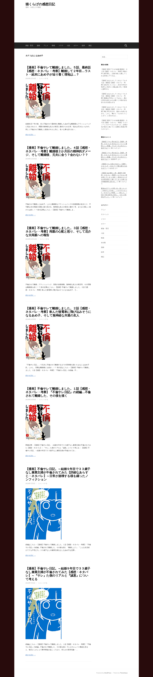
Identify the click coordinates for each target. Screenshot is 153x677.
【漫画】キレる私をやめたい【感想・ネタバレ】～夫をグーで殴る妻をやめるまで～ (114, 166)
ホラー (76, 45)
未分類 (103, 242)
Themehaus (124, 673)
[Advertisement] (77, 23)
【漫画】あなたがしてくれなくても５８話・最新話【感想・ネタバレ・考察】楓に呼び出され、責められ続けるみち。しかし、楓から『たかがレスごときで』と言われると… (114, 111)
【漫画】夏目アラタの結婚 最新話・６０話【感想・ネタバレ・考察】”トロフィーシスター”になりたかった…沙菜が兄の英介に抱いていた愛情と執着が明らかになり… (114, 124)
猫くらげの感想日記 (40, 4)
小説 (68, 45)
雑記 (90, 45)
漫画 (38, 45)
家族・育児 (29, 45)
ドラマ (61, 45)
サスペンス (105, 214)
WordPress (107, 673)
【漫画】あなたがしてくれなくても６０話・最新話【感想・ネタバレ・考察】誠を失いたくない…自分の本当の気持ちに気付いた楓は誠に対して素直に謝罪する (114, 85)
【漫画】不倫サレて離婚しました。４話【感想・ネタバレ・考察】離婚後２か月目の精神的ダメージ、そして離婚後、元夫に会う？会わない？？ (58, 151)
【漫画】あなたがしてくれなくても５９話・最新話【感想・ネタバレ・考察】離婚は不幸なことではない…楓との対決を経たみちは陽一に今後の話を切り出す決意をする (114, 98)
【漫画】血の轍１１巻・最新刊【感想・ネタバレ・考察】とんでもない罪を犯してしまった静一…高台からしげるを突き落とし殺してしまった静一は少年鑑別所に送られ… (114, 177)
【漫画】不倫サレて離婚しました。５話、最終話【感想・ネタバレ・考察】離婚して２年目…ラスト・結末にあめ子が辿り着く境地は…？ (58, 71)
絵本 (83, 45)
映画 (53, 45)
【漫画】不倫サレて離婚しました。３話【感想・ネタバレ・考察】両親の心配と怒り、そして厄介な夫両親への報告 (58, 231)
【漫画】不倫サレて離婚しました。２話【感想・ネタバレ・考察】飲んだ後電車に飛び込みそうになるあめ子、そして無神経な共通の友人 (58, 312)
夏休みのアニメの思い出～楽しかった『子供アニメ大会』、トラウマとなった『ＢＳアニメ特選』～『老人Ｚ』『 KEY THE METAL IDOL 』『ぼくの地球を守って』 (114, 193)
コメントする (43, 78)
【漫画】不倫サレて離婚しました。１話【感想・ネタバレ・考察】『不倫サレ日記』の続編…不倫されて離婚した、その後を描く (58, 392)
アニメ (46, 45)
